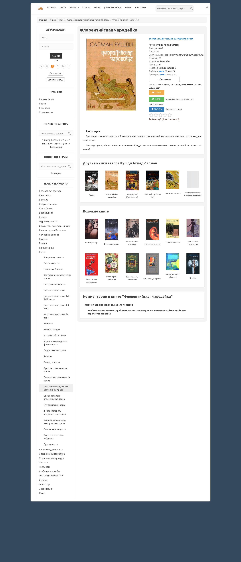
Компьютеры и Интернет (52, 230)
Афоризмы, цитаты (54, 257)
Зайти (56, 55)
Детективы (45, 195)
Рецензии (44, 107)
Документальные (48, 204)
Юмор (42, 493)
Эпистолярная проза (55, 429)
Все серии (56, 173)
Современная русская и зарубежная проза (88, 19)
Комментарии (46, 99)
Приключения (46, 247)
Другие (43, 217)
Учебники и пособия (49, 471)
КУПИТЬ (156, 92)
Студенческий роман (55, 404)
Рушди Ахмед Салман (167, 44)
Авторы (86, 8)
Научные (43, 239)
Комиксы (48, 323)
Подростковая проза (55, 350)
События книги (164, 79)
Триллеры (44, 466)
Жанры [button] (73, 8)
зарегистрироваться (99, 313)
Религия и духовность (51, 449)
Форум (128, 8)
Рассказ (48, 356)
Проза (61, 19)
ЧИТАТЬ (156, 99)
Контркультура (52, 329)
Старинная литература (51, 458)
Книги (62, 8)
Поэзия (43, 243)
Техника (43, 462)
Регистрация (55, 73)
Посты (42, 103)
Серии (97, 8)
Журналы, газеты (48, 221)
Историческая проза (54, 284)
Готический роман (53, 269)
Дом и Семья (45, 208)
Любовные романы (49, 234)
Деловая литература (50, 190)
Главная (51, 8)
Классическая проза (54, 290)
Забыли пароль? (55, 80)
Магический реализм (55, 335)
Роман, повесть (52, 362)
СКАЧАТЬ (157, 109)
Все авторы (56, 146)
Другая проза (51, 444)
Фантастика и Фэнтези (51, 475)
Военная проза (52, 263)
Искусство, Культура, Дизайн (55, 225)
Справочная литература (52, 453)
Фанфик (43, 480)
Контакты (140, 8)
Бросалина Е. (169, 67)
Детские (43, 199)
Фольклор (44, 484)
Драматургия (46, 212)
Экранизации (46, 112)
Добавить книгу (112, 8)
